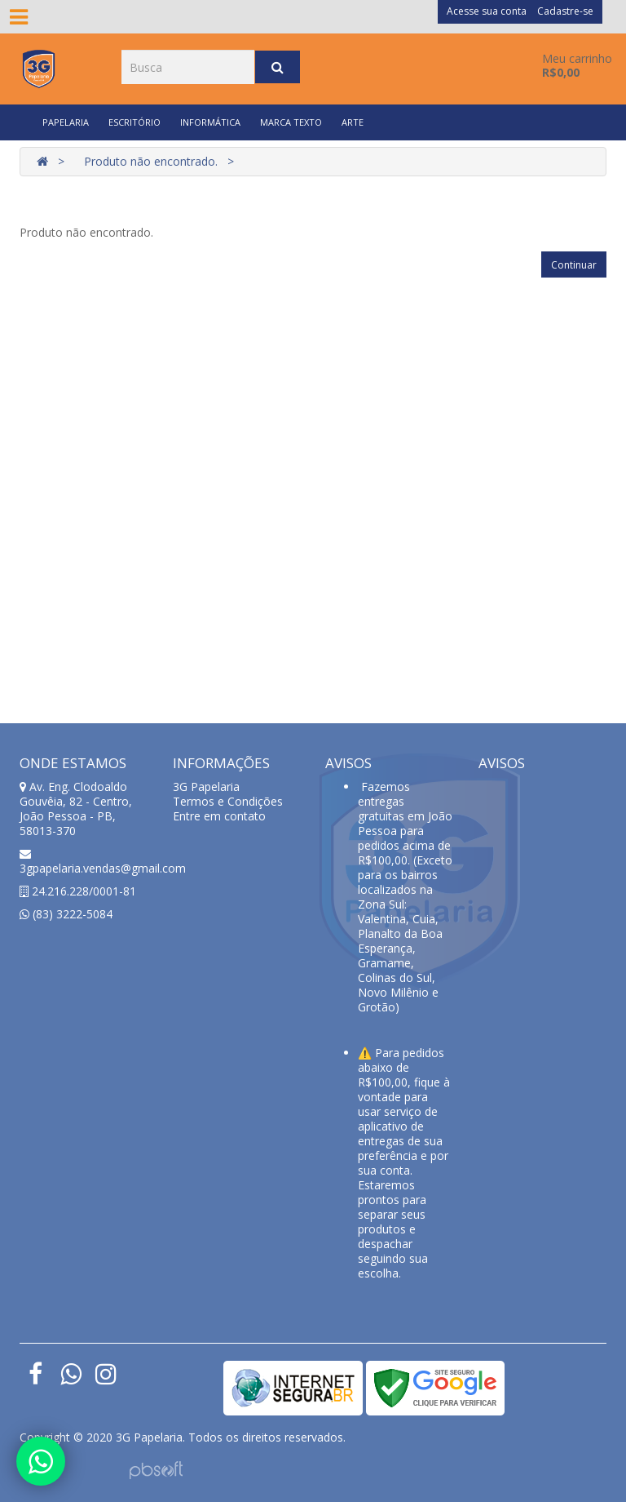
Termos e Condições (228, 801)
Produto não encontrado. (151, 161)
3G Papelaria (206, 786)
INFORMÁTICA (210, 122)
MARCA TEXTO (291, 122)
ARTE (353, 122)
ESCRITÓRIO (134, 122)
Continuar (574, 265)
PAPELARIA (65, 122)
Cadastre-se (565, 11)
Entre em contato (219, 816)
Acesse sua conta (487, 11)
